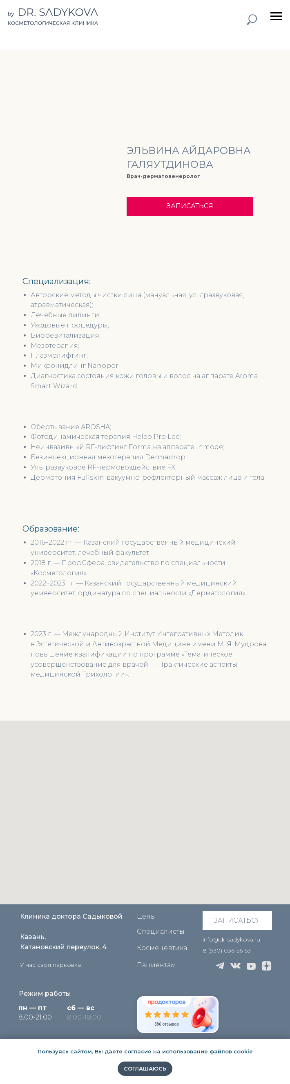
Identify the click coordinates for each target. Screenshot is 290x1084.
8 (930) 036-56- (224, 950)
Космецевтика (162, 948)
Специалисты (161, 931)
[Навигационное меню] (276, 16)
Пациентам (156, 965)
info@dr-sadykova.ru (231, 939)
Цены (146, 916)
